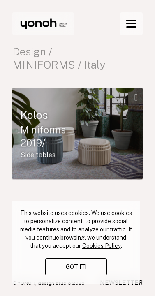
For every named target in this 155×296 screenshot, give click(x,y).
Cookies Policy (101, 246)
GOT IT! (76, 267)
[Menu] (131, 23)
